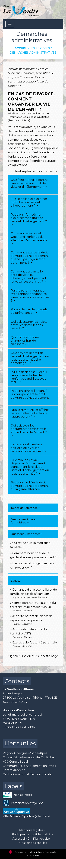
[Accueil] (21, 10)
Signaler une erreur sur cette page (33, 656)
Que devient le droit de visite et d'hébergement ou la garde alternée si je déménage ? (30, 358)
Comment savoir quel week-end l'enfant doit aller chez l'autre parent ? (29, 237)
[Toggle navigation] (9, 24)
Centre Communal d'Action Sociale (27, 774)
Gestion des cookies (33, 843)
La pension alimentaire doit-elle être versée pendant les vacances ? (27, 448)
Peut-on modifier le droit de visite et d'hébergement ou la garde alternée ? (30, 486)
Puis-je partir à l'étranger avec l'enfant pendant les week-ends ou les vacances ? (30, 295)
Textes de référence (24, 508)
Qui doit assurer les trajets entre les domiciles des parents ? (29, 325)
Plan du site (41, 838)
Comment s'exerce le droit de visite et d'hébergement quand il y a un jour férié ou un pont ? (30, 257)
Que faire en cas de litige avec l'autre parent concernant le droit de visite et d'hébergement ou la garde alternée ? (30, 466)
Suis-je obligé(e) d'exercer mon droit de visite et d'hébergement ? (29, 202)
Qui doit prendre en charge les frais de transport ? (25, 341)
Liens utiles (20, 743)
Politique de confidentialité (31, 834)
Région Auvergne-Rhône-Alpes (25, 753)
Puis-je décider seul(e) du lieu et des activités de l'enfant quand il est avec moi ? (29, 377)
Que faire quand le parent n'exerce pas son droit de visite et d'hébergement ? (29, 183)
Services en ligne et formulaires (24, 521)
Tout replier (25, 171)
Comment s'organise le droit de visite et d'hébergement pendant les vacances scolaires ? (28, 276)
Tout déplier (47, 171)
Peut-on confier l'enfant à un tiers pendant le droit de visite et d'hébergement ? (30, 396)
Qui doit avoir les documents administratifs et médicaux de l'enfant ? (29, 429)
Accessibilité (20, 838)
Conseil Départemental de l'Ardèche (28, 757)
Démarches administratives (33, 52)
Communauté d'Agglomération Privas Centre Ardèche (29, 768)
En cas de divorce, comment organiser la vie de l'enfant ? (28, 81)
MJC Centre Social (15, 761)
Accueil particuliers (21, 68)
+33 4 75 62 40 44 (15, 702)
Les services (40, 48)
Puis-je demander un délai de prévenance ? (29, 311)
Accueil (21, 48)
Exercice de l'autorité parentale (34, 642)
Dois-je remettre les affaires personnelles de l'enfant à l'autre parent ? (30, 413)
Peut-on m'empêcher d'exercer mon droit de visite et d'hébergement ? (29, 218)
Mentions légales (31, 830)
